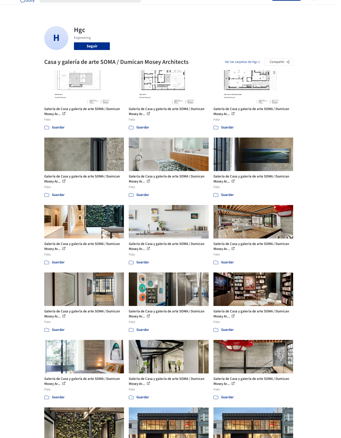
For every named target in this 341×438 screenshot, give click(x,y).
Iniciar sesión (258, 6)
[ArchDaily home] (27, 6)
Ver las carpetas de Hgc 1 (242, 62)
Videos (232, 6)
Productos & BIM (192, 6)
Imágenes (167, 6)
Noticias (217, 6)
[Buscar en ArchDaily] (94, 7)
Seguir (92, 46)
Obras (151, 6)
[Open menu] (314, 7)
